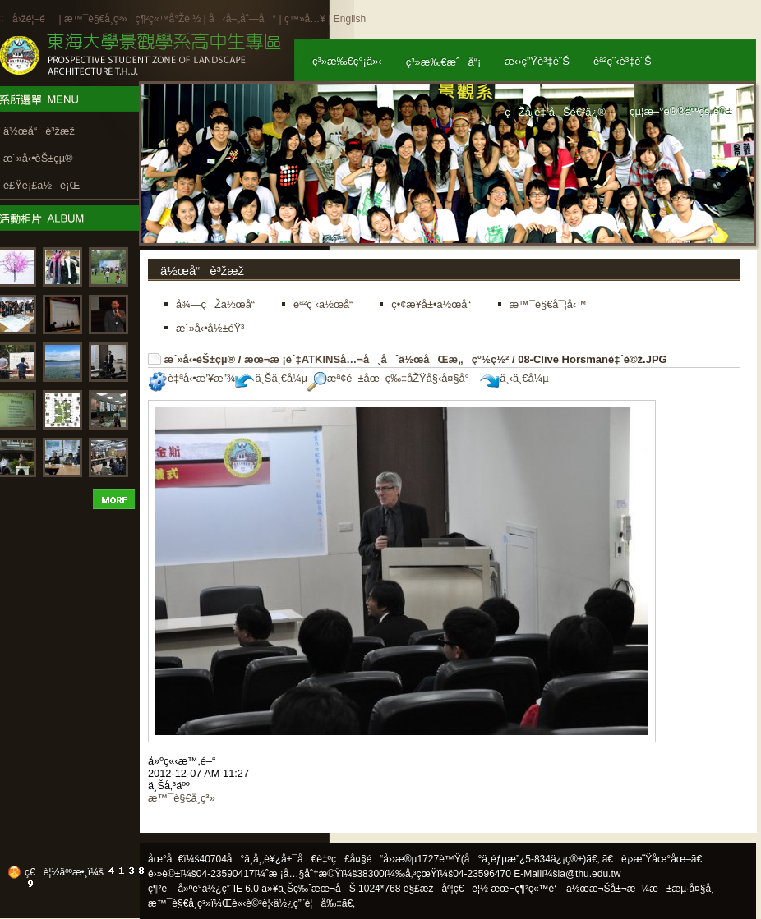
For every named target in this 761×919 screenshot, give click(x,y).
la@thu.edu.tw (589, 874)
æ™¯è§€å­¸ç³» (97, 19)
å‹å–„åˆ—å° (242, 19)
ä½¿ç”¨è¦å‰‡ (308, 903)
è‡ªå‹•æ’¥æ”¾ (191, 378)
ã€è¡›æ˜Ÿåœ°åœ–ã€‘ (653, 859)
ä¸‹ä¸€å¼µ (514, 378)
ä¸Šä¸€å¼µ (271, 378)
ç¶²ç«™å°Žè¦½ (168, 19)
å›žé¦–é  (34, 19)
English (350, 19)
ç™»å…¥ (304, 19)
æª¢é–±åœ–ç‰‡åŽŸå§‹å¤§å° (392, 378)
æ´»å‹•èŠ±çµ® (200, 359)
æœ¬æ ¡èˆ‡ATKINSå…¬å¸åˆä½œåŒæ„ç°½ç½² (376, 359)
